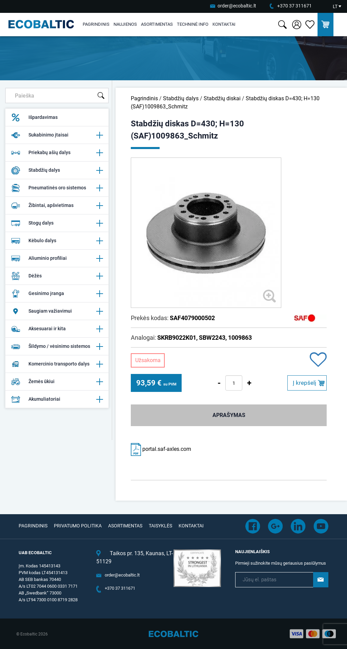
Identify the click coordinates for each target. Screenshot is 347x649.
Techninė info (192, 24)
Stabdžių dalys (57, 170)
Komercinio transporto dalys (57, 364)
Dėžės (57, 276)
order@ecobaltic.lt (237, 5)
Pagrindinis (96, 24)
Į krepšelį (304, 382)
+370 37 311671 (294, 5)
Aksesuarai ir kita (57, 329)
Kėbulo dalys (57, 241)
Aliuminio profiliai (57, 258)
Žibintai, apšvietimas (57, 206)
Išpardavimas (34, 117)
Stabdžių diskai (222, 98)
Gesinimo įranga (57, 294)
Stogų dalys (57, 223)
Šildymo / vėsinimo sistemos (57, 346)
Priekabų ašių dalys (57, 153)
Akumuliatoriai (57, 399)
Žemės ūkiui (57, 382)
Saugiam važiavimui (57, 311)
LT (335, 6)
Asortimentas (157, 24)
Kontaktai (224, 24)
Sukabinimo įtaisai (57, 135)
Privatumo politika (78, 525)
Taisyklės (160, 525)
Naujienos (125, 24)
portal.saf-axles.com (161, 449)
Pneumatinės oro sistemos (57, 188)
